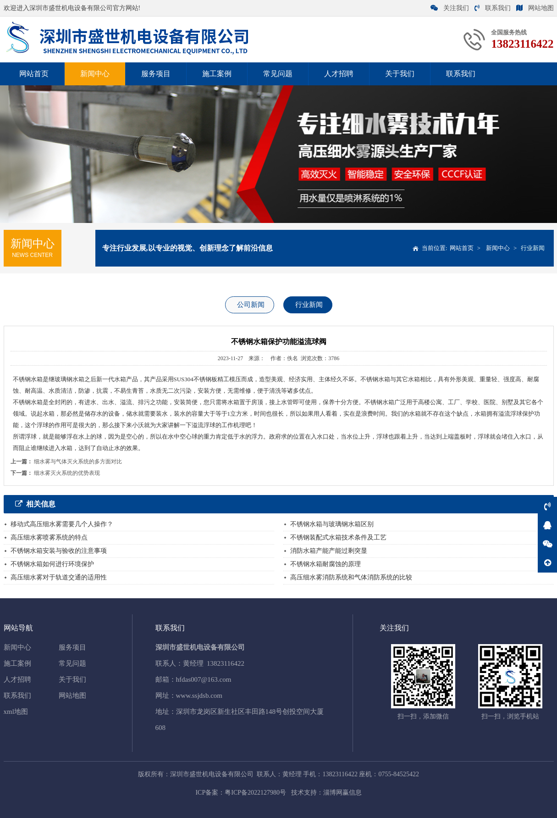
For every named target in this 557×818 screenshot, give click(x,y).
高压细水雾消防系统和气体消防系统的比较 (351, 577)
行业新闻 (533, 248)
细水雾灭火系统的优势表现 (67, 473)
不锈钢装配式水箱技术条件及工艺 (338, 537)
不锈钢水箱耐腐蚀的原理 (325, 564)
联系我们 (492, 8)
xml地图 (16, 711)
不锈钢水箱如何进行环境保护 (52, 564)
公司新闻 (251, 304)
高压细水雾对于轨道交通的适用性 (59, 577)
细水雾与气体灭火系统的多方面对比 (78, 461)
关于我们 (399, 74)
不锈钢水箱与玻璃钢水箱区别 (332, 524)
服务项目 (156, 74)
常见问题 (277, 74)
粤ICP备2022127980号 (255, 792)
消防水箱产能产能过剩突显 (328, 550)
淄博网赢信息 (342, 792)
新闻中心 (95, 74)
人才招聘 (338, 74)
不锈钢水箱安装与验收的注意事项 (59, 550)
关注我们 (449, 8)
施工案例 (217, 74)
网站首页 (34, 74)
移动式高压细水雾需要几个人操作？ (62, 524)
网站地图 (535, 8)
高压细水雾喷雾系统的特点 (49, 537)
